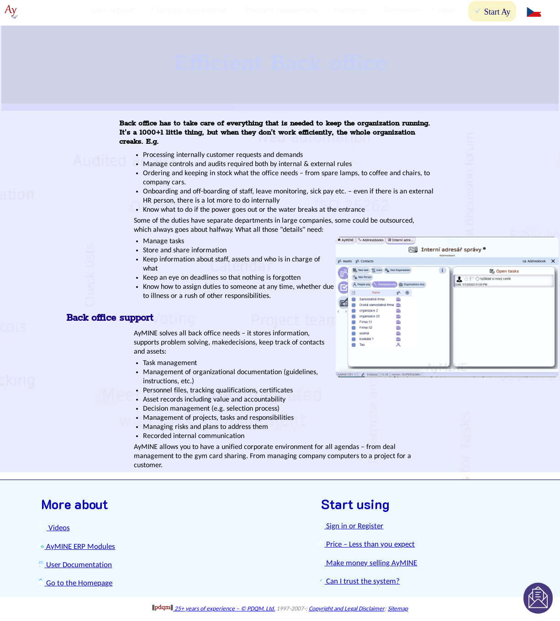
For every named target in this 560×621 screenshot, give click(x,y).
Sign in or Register (350, 526)
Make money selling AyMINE (367, 563)
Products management (281, 10)
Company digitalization (189, 10)
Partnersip (351, 10)
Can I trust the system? (358, 581)
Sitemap (398, 609)
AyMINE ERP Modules (76, 547)
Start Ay (492, 11)
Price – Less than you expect (366, 544)
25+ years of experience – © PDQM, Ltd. (213, 609)
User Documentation (74, 565)
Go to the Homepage (74, 583)
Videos (53, 528)
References (402, 10)
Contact (444, 10)
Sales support (113, 10)
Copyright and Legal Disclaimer (347, 609)
